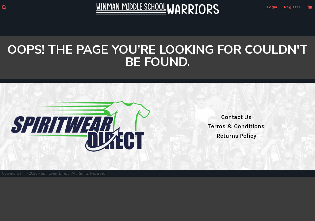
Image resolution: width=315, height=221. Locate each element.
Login (272, 7)
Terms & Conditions (236, 126)
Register (292, 7)
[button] (4, 7)
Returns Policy (236, 136)
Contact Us (236, 117)
